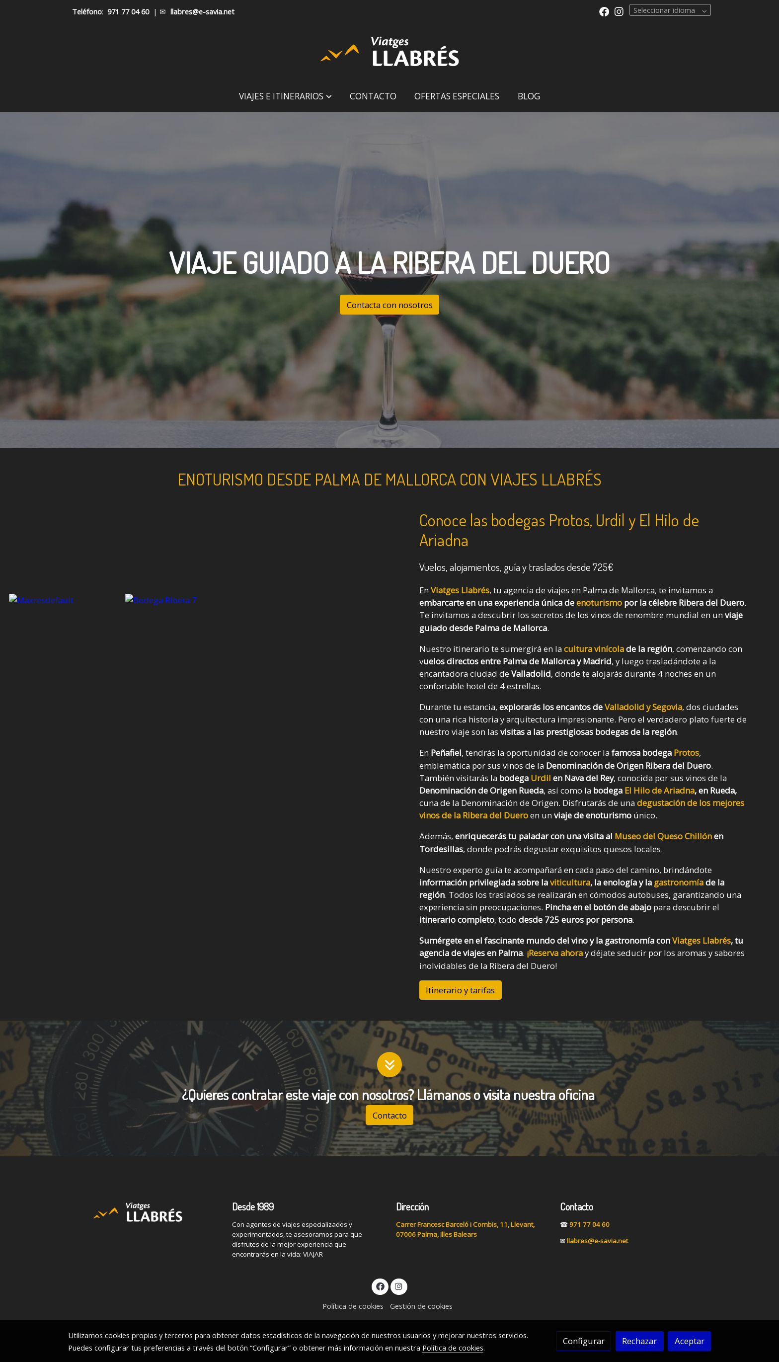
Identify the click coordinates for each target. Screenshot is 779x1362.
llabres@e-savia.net (202, 11)
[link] (389, 52)
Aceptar (689, 1341)
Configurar (584, 1341)
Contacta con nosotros (390, 305)
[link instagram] (619, 11)
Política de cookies (353, 1306)
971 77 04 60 (128, 11)
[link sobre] (143, 1211)
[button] (285, 96)
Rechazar (639, 1341)
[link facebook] (604, 11)
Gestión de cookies (421, 1306)
